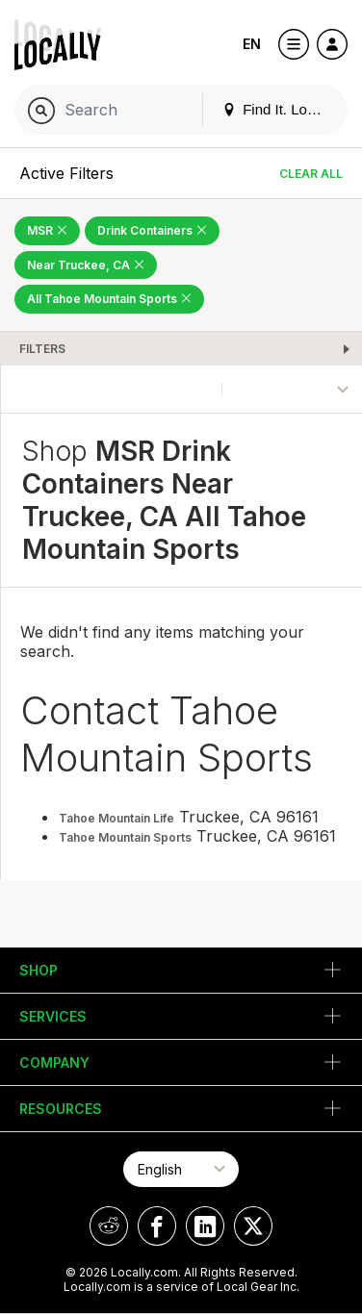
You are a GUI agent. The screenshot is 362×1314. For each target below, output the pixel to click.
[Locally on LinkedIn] (205, 1226)
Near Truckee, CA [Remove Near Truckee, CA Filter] (85, 265)
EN (252, 44)
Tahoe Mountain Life (116, 818)
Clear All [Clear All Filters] (311, 173)
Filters (42, 348)
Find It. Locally (279, 109)
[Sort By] (292, 389)
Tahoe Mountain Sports (125, 837)
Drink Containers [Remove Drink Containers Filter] (152, 230)
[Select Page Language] (181, 1169)
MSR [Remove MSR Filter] (47, 230)
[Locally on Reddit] (109, 1226)
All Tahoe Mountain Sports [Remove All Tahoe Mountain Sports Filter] (109, 298)
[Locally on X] (253, 1226)
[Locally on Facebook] (157, 1226)
